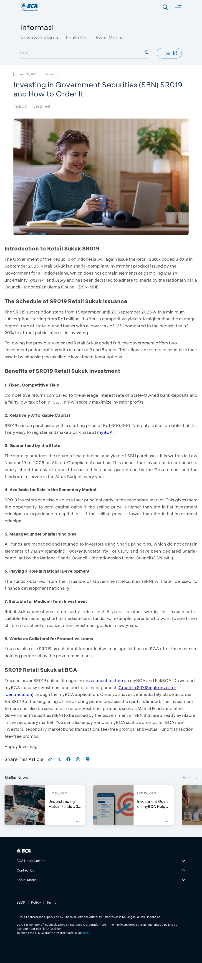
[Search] (165, 7)
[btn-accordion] (101, 861)
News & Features (39, 37)
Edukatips (77, 37)
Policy (36, 902)
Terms (51, 902)
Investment (40, 106)
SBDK (21, 902)
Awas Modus (109, 37)
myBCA (20, 106)
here (85, 933)
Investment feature (104, 680)
